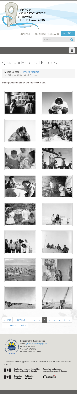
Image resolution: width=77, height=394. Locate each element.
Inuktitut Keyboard (46, 34)
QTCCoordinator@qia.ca (36, 343)
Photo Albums (31, 71)
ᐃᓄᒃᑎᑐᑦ (68, 33)
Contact (25, 34)
